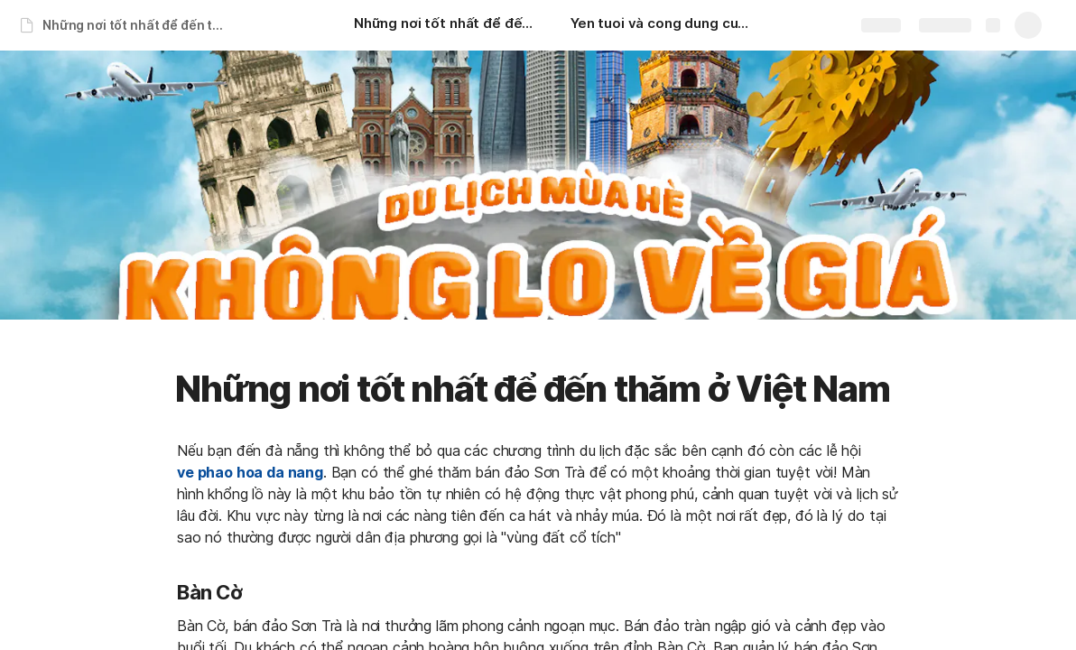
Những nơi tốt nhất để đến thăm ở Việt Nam (138, 24)
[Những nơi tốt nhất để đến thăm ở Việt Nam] (444, 25)
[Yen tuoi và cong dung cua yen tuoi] (660, 25)
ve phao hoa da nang (250, 472)
